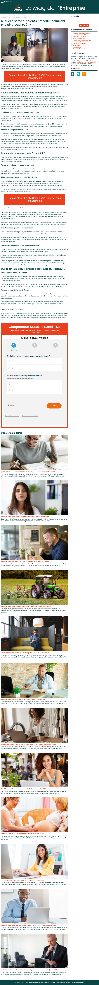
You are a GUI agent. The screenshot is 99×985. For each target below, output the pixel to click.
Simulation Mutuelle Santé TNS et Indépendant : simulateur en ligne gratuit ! (28, 744)
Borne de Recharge (79, 49)
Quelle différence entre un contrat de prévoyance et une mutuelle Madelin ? (28, 472)
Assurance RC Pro (79, 38)
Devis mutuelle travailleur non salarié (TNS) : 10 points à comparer (25, 653)
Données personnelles (77, 982)
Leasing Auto (77, 47)
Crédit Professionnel (79, 43)
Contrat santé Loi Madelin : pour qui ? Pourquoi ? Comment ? (23, 880)
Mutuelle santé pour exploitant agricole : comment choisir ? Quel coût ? (27, 606)
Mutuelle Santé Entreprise (81, 33)
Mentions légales (65, 982)
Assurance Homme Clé (80, 42)
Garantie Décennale (79, 36)
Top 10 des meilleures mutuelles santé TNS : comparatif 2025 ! (23, 789)
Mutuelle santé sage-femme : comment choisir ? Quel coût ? (22, 834)
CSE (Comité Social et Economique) (83, 60)
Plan (57, 982)
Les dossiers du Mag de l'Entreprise (19, 16)
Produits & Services (36, 16)
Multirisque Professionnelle (82, 40)
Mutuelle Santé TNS (49, 16)
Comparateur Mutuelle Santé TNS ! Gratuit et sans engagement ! (35, 76)
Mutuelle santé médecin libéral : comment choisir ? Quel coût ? (24, 699)
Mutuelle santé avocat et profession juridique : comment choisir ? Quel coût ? (29, 970)
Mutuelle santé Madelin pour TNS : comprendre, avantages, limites (25, 561)
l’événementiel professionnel (86, 62)
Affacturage (76, 45)
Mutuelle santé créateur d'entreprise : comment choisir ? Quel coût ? (25, 516)
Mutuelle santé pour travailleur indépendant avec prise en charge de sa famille (29, 925)
